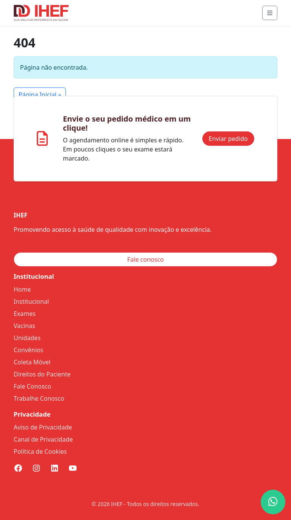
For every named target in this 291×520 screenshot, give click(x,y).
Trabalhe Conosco (39, 398)
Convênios (28, 350)
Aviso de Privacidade (43, 427)
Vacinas (24, 326)
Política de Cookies (40, 451)
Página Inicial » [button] (40, 95)
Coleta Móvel (32, 362)
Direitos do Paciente (42, 374)
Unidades (27, 338)
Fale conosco (145, 259)
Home (22, 289)
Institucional (31, 301)
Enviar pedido (228, 138)
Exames (25, 313)
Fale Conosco (32, 386)
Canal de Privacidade (43, 439)
